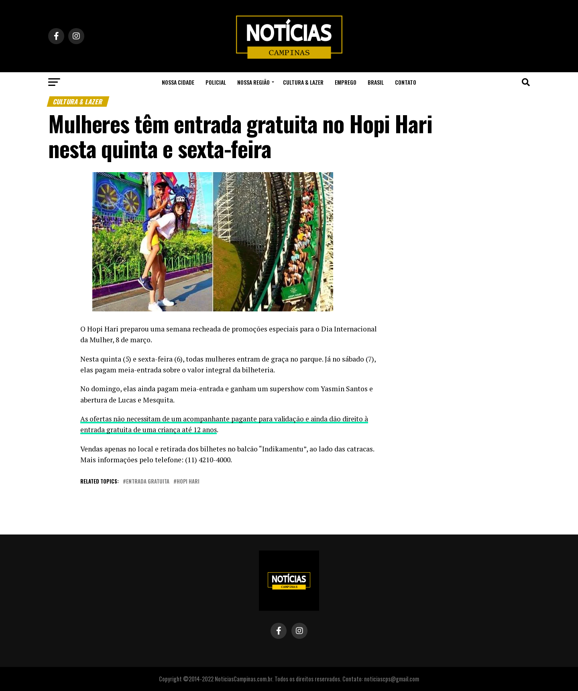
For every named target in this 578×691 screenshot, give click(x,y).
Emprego (345, 82)
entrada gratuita (147, 481)
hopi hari (188, 481)
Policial (216, 82)
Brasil (376, 82)
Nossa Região (253, 82)
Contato (405, 82)
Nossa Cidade (178, 82)
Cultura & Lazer (303, 82)
